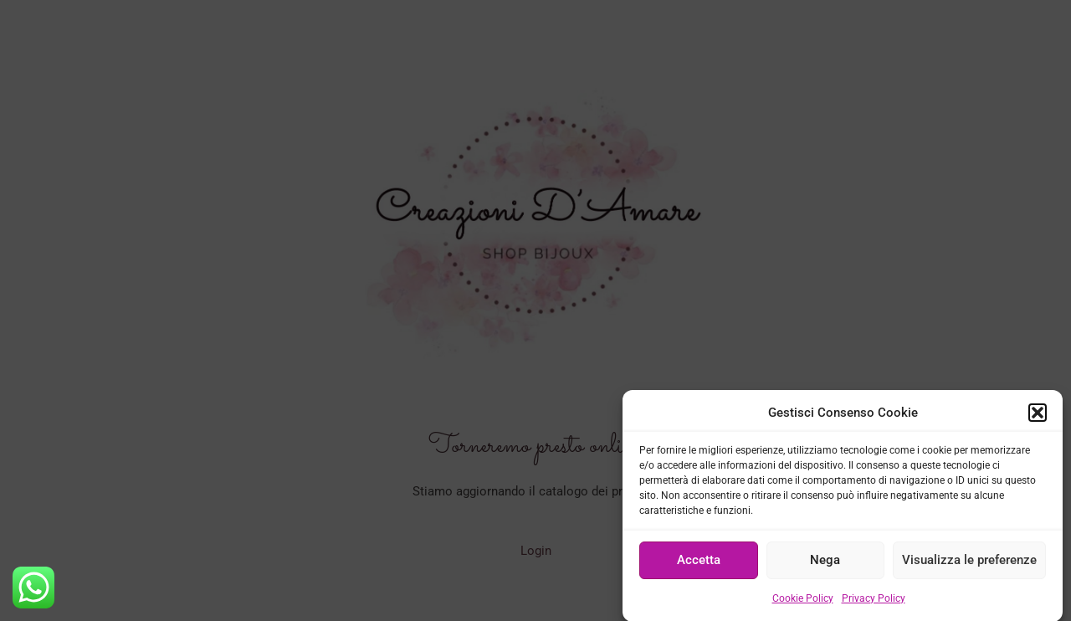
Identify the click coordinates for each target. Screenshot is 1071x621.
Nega (825, 564)
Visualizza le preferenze (969, 564)
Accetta (698, 564)
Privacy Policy (873, 602)
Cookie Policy (802, 602)
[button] (1037, 417)
